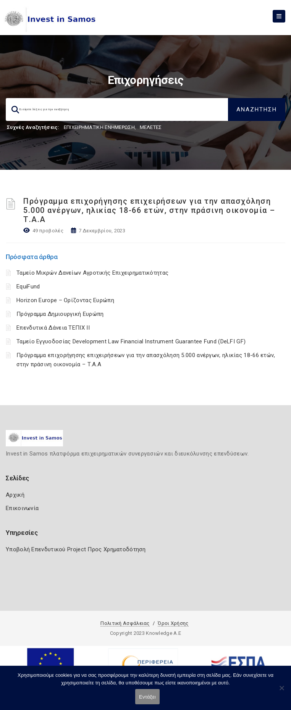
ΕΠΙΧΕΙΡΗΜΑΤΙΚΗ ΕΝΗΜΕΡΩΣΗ (99, 127)
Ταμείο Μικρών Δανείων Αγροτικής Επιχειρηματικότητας (92, 272)
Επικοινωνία (22, 508)
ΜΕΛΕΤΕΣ (151, 127)
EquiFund (28, 286)
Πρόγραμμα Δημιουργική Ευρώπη (59, 314)
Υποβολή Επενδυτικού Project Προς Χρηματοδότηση (76, 549)
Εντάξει (147, 697)
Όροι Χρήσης (173, 623)
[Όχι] (281, 691)
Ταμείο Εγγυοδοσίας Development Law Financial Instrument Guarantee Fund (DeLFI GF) (131, 341)
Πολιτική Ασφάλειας (124, 623)
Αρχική (15, 494)
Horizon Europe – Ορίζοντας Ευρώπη (65, 300)
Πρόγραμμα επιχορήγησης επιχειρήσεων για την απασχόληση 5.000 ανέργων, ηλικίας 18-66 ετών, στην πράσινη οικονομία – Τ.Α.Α (149, 210)
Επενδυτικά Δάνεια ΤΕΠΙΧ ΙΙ (53, 327)
